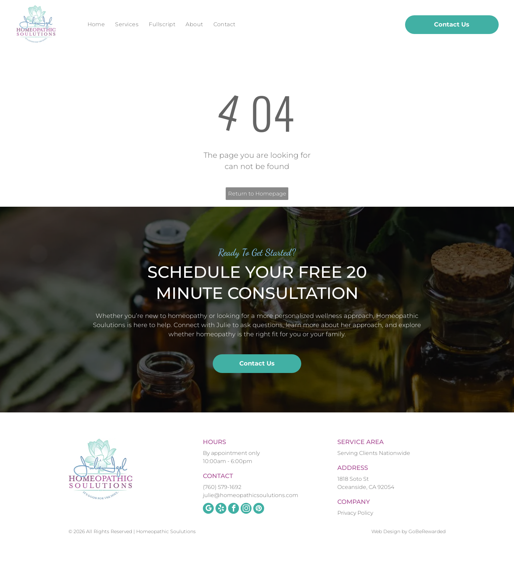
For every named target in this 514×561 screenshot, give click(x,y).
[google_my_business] (208, 509)
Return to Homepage (257, 193)
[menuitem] (96, 24)
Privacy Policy (355, 513)
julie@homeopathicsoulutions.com (250, 495)
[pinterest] (258, 509)
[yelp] (220, 509)
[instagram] (246, 509)
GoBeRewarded (427, 531)
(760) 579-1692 (222, 487)
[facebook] (233, 509)
